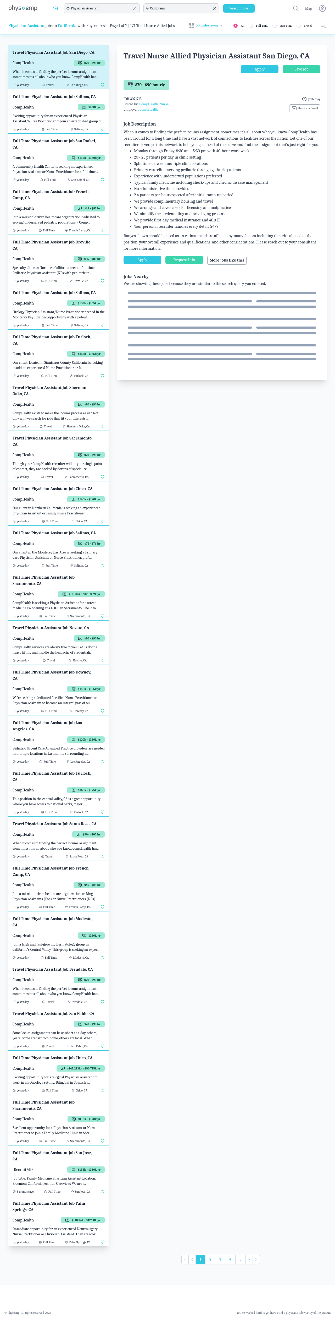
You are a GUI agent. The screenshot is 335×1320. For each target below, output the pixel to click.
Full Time (262, 26)
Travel (308, 26)
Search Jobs (239, 8)
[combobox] (101, 8)
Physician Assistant (26, 25)
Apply (260, 69)
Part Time (286, 26)
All (242, 26)
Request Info (184, 260)
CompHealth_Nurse (154, 104)
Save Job (301, 69)
